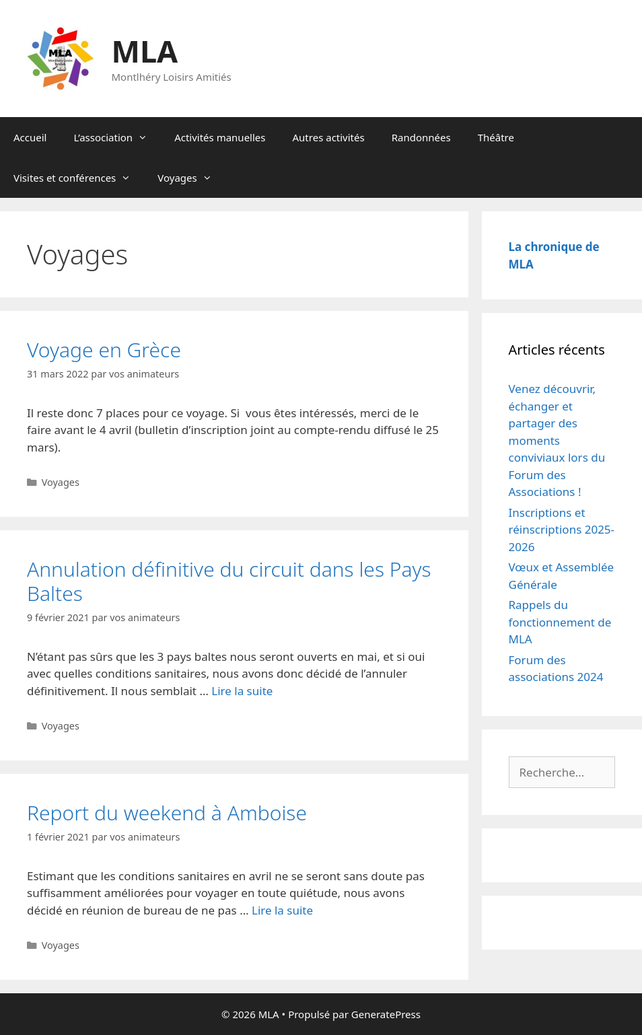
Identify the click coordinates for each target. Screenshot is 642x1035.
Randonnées (421, 137)
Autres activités (329, 137)
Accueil (29, 137)
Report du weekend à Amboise (167, 812)
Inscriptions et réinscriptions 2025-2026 (562, 530)
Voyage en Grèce (104, 349)
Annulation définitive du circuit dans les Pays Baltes (229, 581)
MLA (145, 50)
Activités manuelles (219, 137)
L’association (117, 137)
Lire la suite (242, 691)
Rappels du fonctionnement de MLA (560, 622)
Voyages (191, 177)
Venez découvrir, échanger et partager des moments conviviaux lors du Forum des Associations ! (557, 440)
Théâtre (496, 137)
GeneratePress (386, 1014)
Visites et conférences (78, 177)
